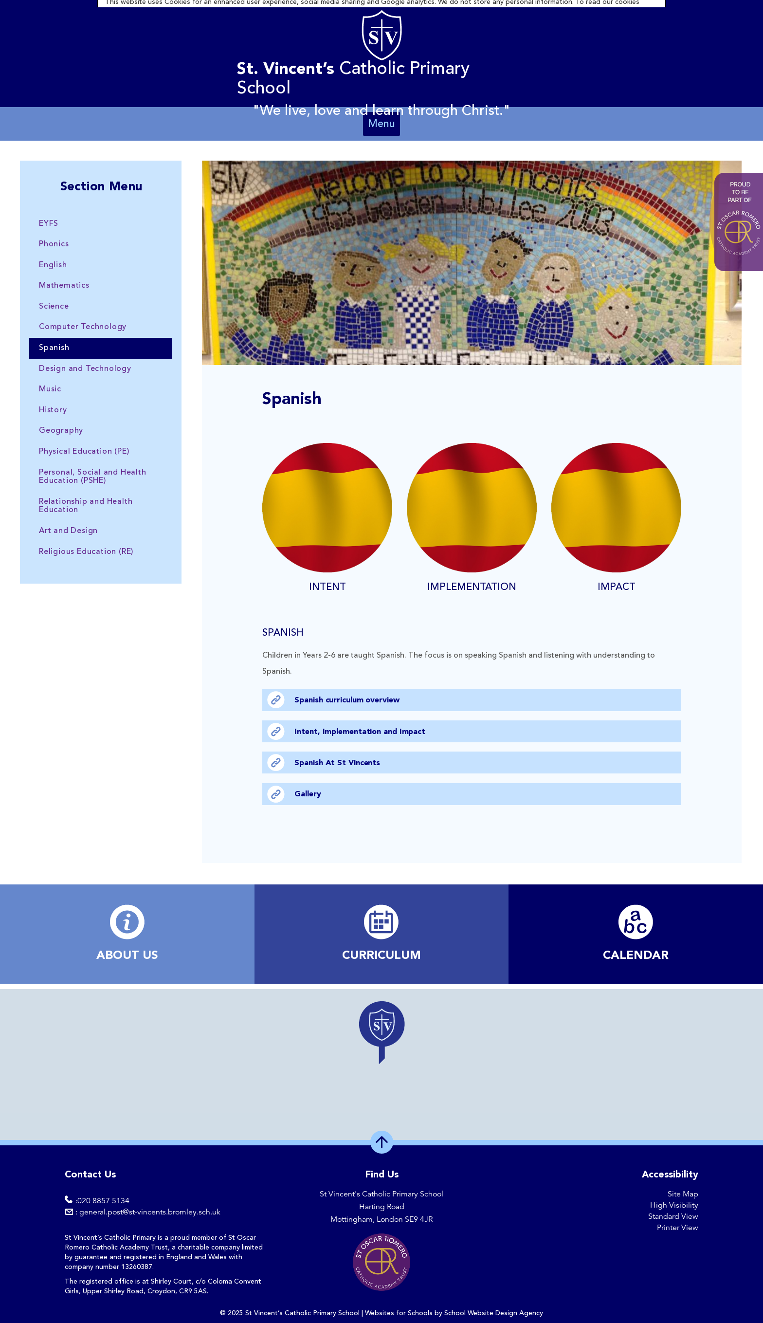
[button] (381, 1032)
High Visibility (674, 1205)
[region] (381, 1064)
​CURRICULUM (381, 956)
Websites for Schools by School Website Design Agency (454, 1313)
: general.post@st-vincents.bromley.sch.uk (147, 1212)
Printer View (677, 1227)
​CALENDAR (636, 956)
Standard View (673, 1216)
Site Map (683, 1194)
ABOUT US (127, 956)
